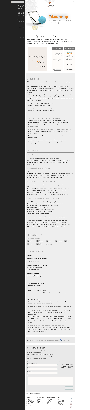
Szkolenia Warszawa (30, 406)
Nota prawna (49, 399)
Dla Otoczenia (60, 403)
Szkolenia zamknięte (30, 402)
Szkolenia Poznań (29, 408)
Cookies (48, 406)
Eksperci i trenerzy (61, 401)
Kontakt (22, 37)
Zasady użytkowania (49, 400)
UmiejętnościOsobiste (21, 24)
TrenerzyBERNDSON (21, 32)
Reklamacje (49, 408)
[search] (16, 2)
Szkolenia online (29, 399)
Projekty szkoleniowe (30, 401)
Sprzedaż (21, 27)
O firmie (59, 399)
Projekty (20, 16)
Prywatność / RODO (49, 403)
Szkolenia (21, 6)
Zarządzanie (21, 21)
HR (23, 25)
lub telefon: (42, 372)
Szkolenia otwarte (29, 400)
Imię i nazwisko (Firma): (42, 364)
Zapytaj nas (69, 69)
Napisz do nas (57, 69)
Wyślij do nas (69, 388)
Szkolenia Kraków (29, 407)
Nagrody (59, 402)
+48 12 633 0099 (66, 364)
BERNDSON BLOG (60, 405)
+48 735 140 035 (66, 367)
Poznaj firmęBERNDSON (21, 35)
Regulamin (49, 407)
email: (42, 368)
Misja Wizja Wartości (61, 400)
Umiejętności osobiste (40, 402)
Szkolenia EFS (28, 403)
